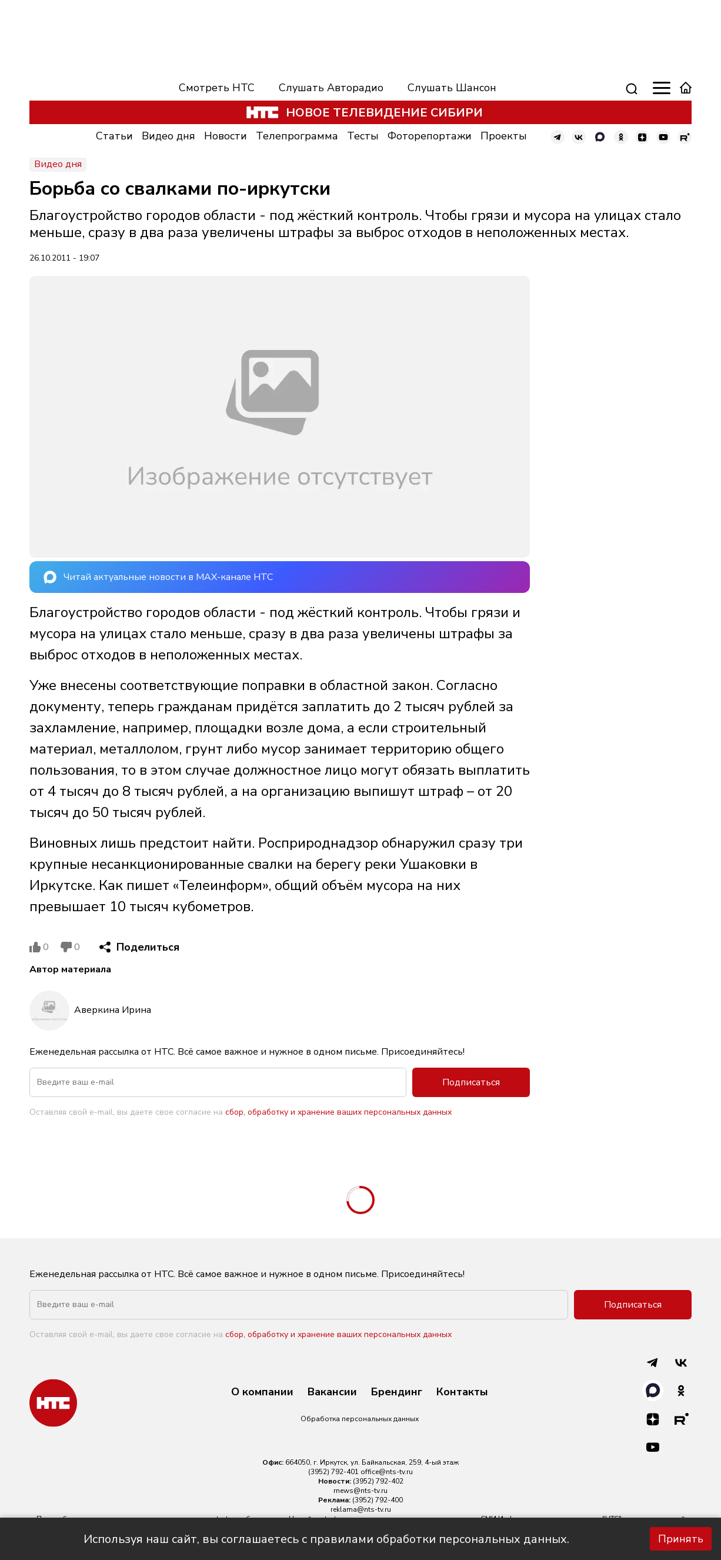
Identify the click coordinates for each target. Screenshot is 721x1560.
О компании (262, 1392)
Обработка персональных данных (360, 1419)
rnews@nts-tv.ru (360, 1490)
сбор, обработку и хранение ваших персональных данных (338, 1112)
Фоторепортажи (430, 136)
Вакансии (332, 1392)
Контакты (462, 1392)
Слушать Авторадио (331, 88)
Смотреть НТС (217, 88)
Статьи (114, 136)
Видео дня (168, 136)
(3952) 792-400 (377, 1500)
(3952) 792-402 (378, 1481)
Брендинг (396, 1392)
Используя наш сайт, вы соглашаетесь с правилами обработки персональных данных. (326, 1539)
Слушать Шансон (452, 88)
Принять (680, 1539)
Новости (225, 136)
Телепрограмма (297, 136)
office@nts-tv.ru (386, 1471)
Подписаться (471, 1082)
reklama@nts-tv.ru (361, 1509)
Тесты (363, 136)
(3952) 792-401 (333, 1471)
